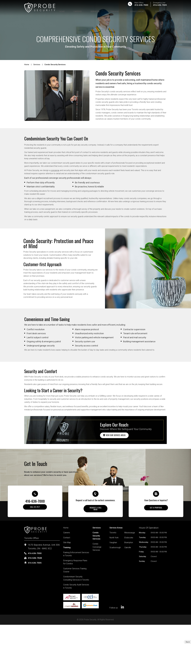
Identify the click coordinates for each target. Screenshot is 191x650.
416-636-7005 (159, 6)
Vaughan (113, 544)
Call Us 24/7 (35, 507)
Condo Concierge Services (97, 548)
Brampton (128, 544)
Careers (95, 12)
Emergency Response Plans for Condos (75, 564)
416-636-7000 (139, 6)
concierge (55, 170)
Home (83, 12)
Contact (162, 12)
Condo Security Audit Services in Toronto (76, 588)
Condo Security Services (96, 537)
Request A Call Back (95, 509)
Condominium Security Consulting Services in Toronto (76, 580)
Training (124, 12)
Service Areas (144, 12)
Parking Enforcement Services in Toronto (76, 556)
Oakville (127, 549)
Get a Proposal (156, 508)
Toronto (113, 534)
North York (114, 539)
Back (188, 642)
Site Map (67, 544)
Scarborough (115, 549)
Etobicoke (128, 539)
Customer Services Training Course (74, 572)
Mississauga (129, 534)
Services (108, 12)
